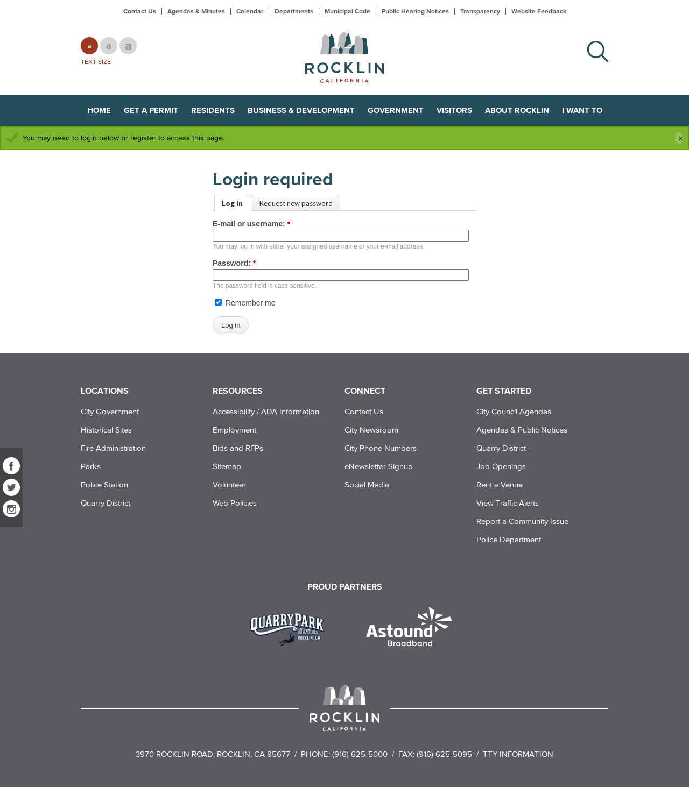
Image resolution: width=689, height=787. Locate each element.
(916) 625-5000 (360, 753)
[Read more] (290, 628)
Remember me (245, 303)
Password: (234, 263)
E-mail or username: (251, 223)
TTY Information (518, 753)
